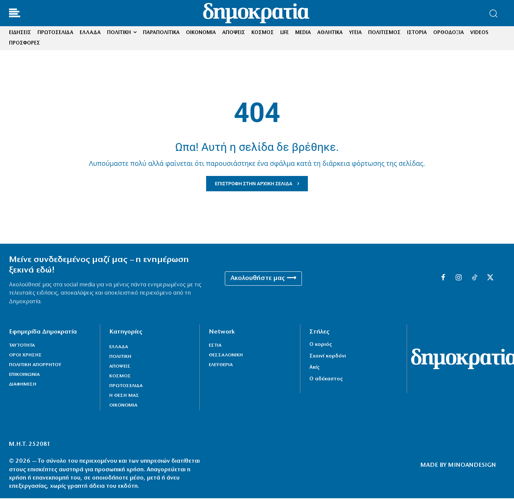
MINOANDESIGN (472, 466)
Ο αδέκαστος (326, 380)
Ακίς (314, 368)
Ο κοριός (320, 346)
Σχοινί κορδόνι (327, 357)
